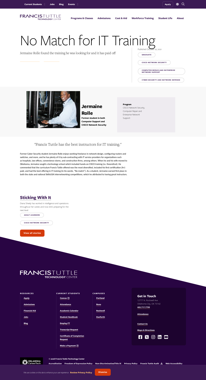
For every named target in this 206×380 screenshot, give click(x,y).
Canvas (63, 298)
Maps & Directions (146, 330)
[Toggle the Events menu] (77, 4)
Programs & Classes (82, 18)
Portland (100, 298)
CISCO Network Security (154, 63)
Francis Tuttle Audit (149, 363)
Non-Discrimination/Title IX (108, 363)
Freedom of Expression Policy (78, 363)
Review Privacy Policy (81, 372)
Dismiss (102, 372)
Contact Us (142, 323)
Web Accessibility (174, 363)
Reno (98, 304)
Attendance (65, 304)
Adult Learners (32, 215)
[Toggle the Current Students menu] (44, 4)
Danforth (100, 317)
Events (71, 4)
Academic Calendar (69, 310)
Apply (168, 4)
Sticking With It (35, 197)
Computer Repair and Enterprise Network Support (158, 71)
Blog (61, 4)
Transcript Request (69, 329)
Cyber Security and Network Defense (161, 80)
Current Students (33, 4)
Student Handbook (69, 317)
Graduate (146, 55)
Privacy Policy (130, 363)
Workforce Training (143, 18)
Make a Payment (68, 345)
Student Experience (30, 60)
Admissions (104, 18)
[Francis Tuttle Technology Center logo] (40, 19)
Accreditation (55, 363)
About (180, 18)
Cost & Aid (121, 18)
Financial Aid (30, 310)
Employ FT (65, 323)
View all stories (32, 233)
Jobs (52, 4)
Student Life (165, 18)
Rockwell (100, 310)
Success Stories (51, 60)
